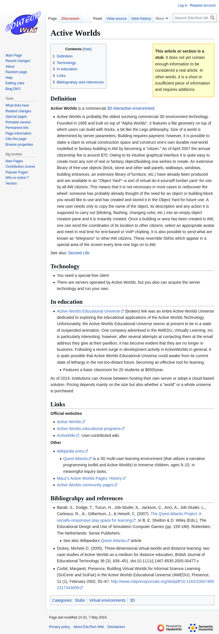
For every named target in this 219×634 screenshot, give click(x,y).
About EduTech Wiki (88, 627)
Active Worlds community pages (85, 485)
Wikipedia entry (70, 451)
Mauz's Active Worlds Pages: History (89, 478)
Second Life (78, 253)
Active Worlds (69, 421)
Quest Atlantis (75, 458)
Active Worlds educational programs (89, 428)
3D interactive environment (131, 108)
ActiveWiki (66, 435)
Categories (62, 600)
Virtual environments (107, 600)
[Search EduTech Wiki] (195, 18)
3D (132, 600)
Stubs (80, 600)
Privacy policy (59, 627)
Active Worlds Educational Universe (88, 311)
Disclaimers (116, 627)
